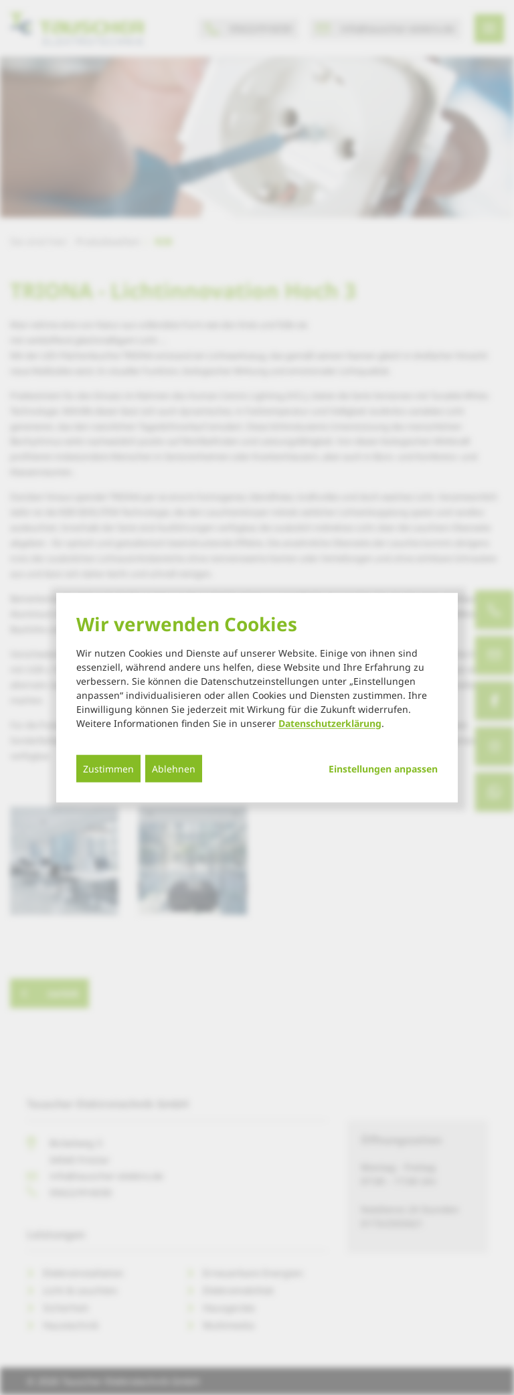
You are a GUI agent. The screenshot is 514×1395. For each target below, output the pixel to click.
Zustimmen (108, 768)
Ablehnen (173, 768)
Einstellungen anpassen (383, 768)
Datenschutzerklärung (329, 722)
